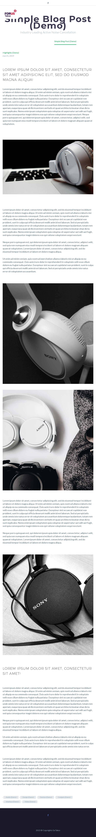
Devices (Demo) (46, 797)
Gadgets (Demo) (64, 797)
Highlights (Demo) (11, 52)
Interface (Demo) (12, 802)
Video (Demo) (30, 802)
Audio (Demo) (11, 797)
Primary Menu (91, 13)
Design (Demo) (28, 797)
